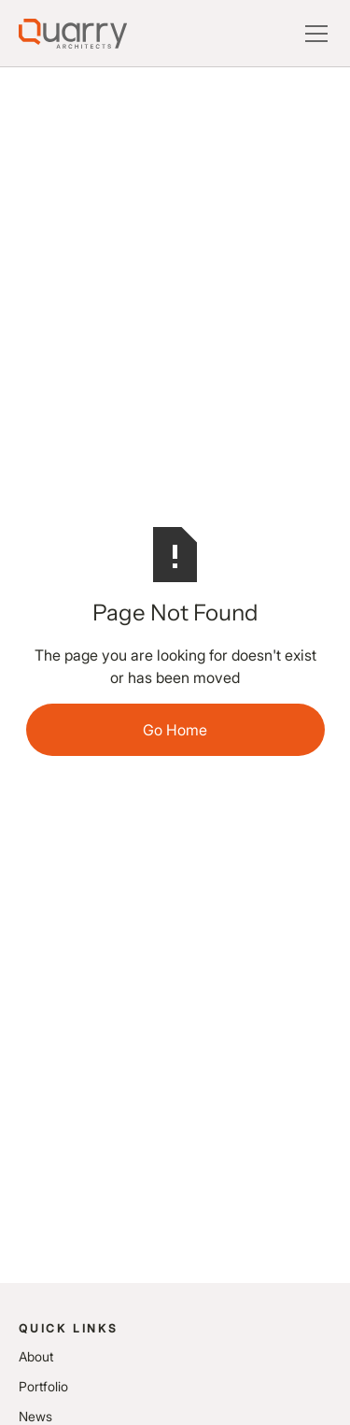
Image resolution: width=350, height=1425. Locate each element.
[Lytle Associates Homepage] (73, 34)
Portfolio (43, 1386)
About (36, 1356)
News (35, 1416)
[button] (312, 33)
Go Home (175, 729)
